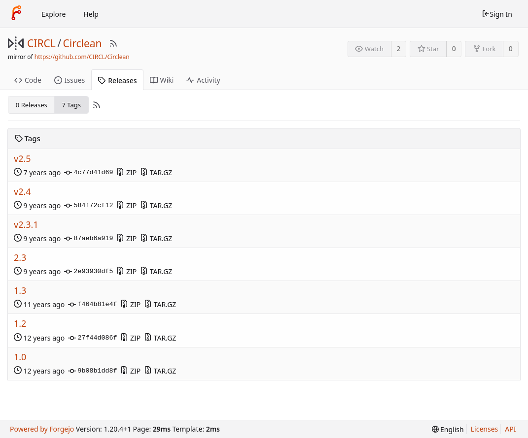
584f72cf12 (88, 206)
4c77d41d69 (88, 173)
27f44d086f (92, 338)
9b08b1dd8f (92, 371)
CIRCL (41, 43)
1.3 (20, 290)
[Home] (16, 13)
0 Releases (31, 104)
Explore (53, 14)
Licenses (484, 429)
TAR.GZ (156, 172)
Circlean (82, 43)
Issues (69, 80)
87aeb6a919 (88, 239)
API (510, 429)
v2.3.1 (26, 224)
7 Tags (71, 104)
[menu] (448, 429)
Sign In (497, 14)
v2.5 (22, 158)
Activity (203, 80)
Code (27, 80)
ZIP (126, 172)
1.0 (20, 357)
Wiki (162, 80)
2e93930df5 (88, 272)
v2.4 (22, 191)
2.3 (20, 257)
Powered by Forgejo (42, 429)
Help (91, 14)
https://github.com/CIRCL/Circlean (82, 57)
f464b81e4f (92, 305)
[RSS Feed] (113, 43)
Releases (117, 80)
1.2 (20, 323)
